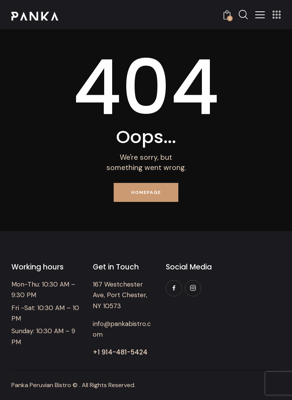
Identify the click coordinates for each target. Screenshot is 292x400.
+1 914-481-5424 (120, 352)
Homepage (146, 192)
